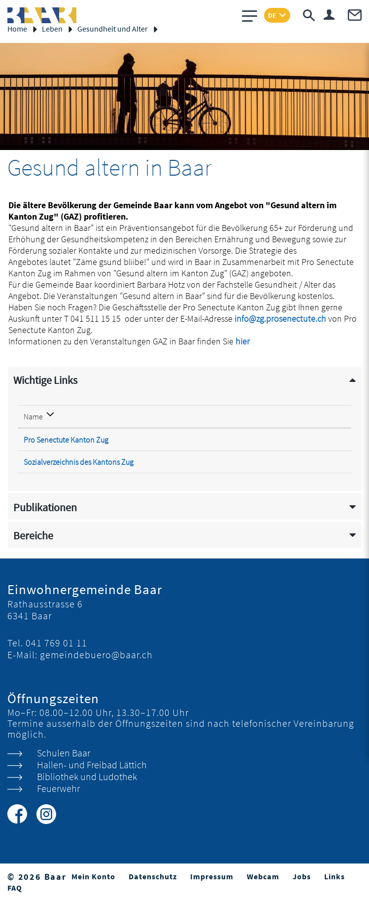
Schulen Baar (63, 753)
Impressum (212, 876)
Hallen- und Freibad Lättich (92, 764)
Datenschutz (153, 876)
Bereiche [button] (33, 535)
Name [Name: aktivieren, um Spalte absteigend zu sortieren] (33, 416)
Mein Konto (93, 876)
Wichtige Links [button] (45, 380)
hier (249, 341)
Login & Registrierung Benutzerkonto (329, 14)
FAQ (14, 888)
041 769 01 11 (56, 643)
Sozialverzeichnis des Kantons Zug (84, 462)
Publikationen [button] (45, 507)
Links (334, 876)
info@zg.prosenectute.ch (280, 318)
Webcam (263, 876)
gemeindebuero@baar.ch (96, 654)
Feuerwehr (58, 788)
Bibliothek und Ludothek (87, 776)
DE (272, 15)
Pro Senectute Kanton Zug (72, 440)
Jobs (302, 876)
